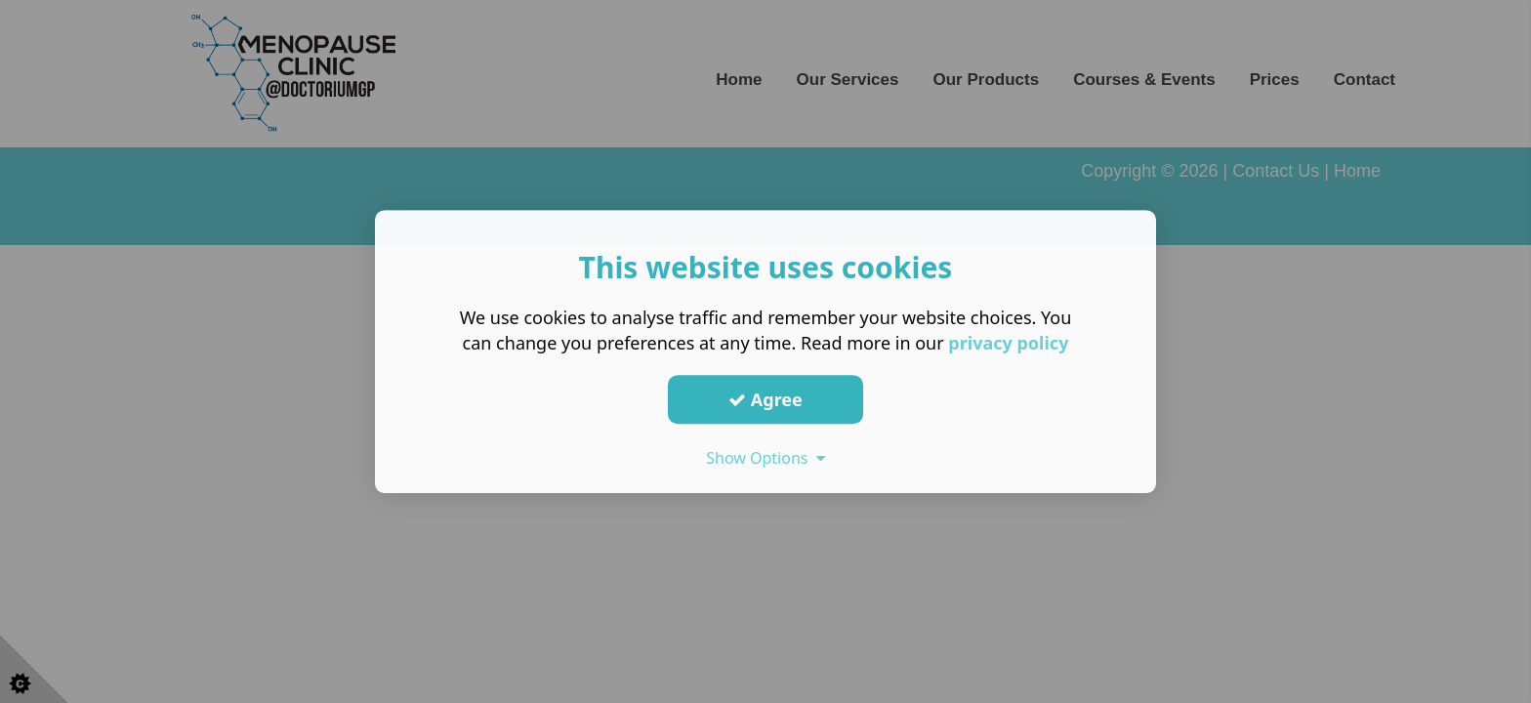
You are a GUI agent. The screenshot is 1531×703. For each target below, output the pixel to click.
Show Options (765, 458)
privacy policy (1008, 342)
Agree (765, 399)
